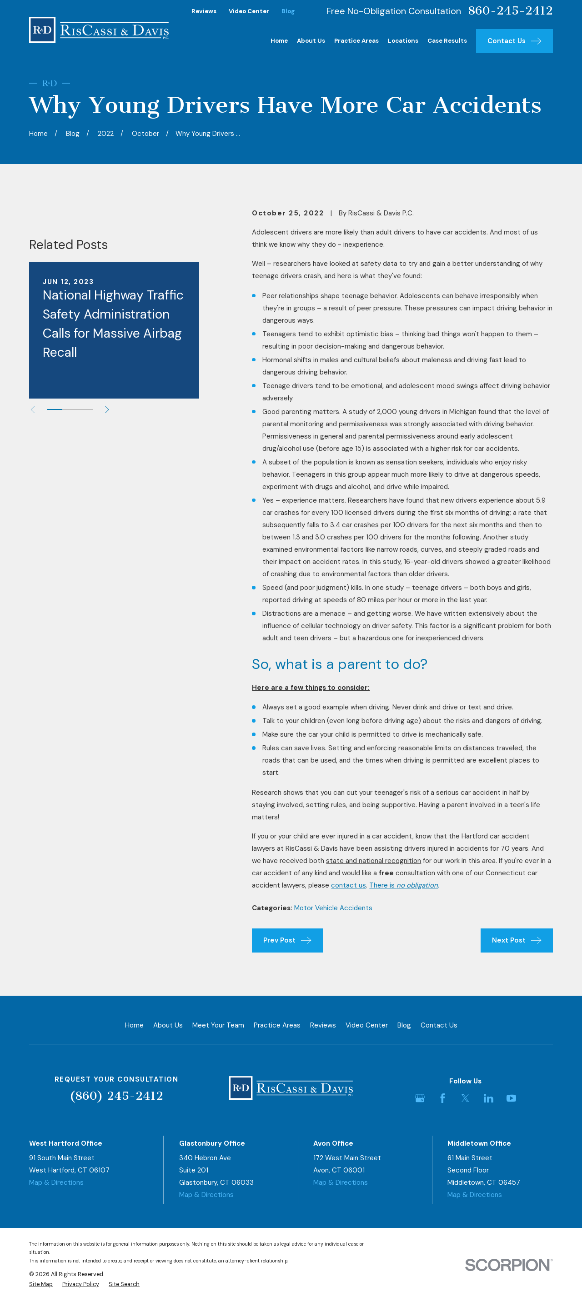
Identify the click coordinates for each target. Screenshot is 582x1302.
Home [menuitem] (279, 41)
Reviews (203, 11)
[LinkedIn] (488, 1098)
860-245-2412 (510, 10)
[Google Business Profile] (420, 1098)
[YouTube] (511, 1098)
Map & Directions (56, 1182)
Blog (288, 11)
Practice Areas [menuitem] (356, 41)
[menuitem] (41, 1284)
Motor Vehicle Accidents (333, 908)
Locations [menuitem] (403, 41)
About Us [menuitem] (311, 41)
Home (134, 1025)
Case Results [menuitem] (447, 41)
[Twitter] (465, 1098)
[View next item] (107, 523)
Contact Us (439, 1025)
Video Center (249, 11)
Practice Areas (277, 1025)
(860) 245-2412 (116, 1096)
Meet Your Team (218, 1025)
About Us (168, 1025)
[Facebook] (442, 1098)
